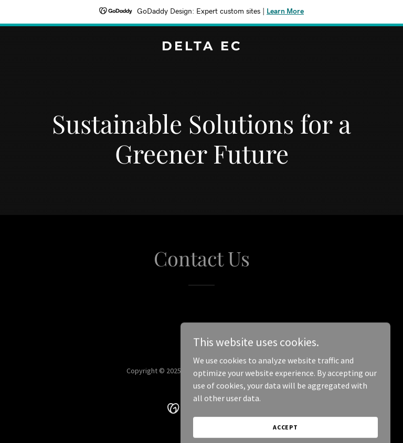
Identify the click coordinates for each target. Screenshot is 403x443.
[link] (202, 47)
